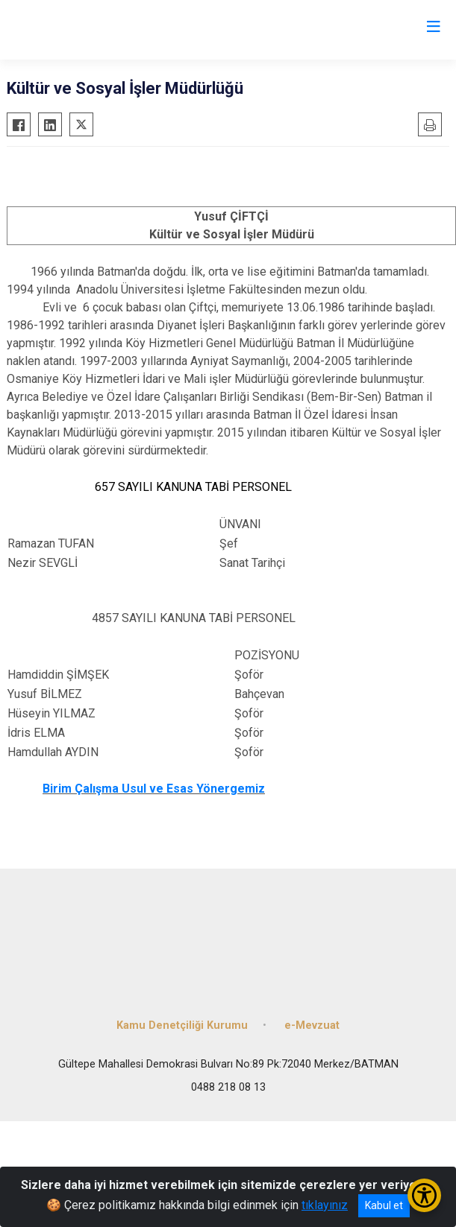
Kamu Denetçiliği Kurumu (182, 1025)
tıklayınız (325, 1205)
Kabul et (384, 1205)
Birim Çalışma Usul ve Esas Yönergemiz (154, 788)
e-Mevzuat (312, 1025)
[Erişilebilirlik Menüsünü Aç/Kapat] (424, 1195)
